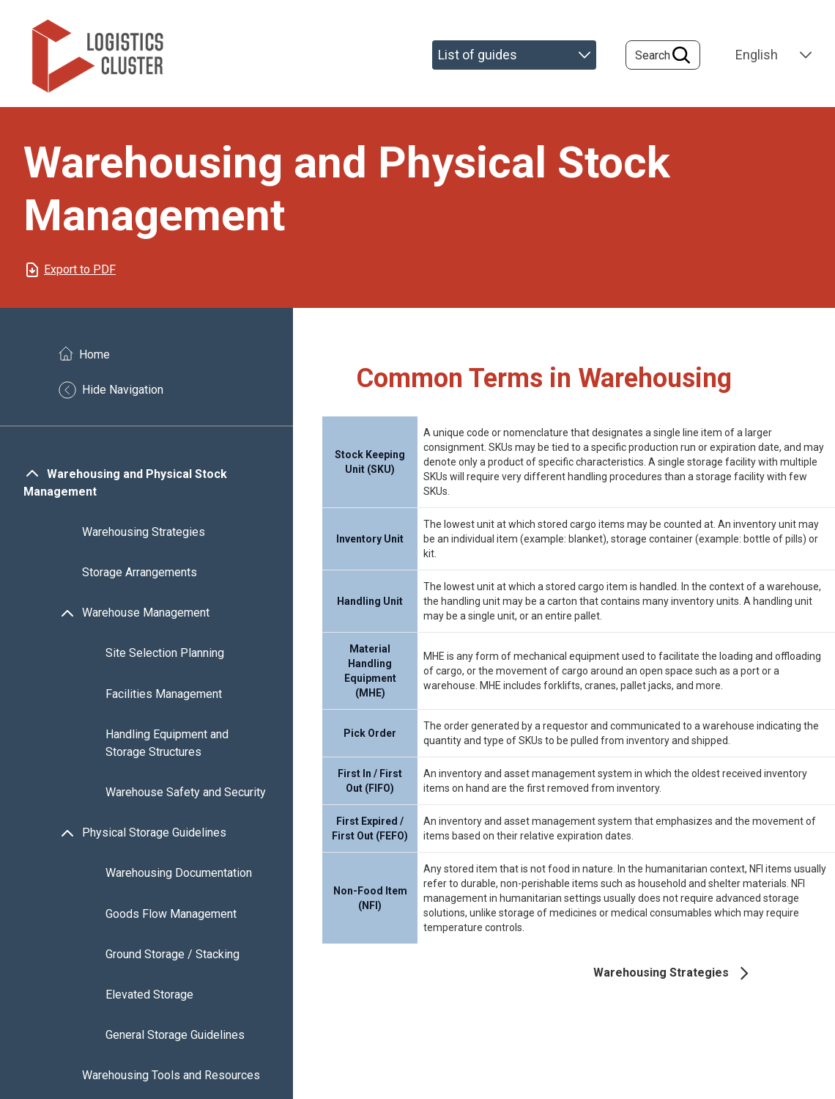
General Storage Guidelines (175, 1035)
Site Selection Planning (164, 654)
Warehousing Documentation (178, 874)
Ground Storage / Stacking (172, 954)
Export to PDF (80, 269)
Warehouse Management (145, 613)
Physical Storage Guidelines (154, 833)
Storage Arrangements (139, 572)
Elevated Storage (149, 994)
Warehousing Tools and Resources (171, 1076)
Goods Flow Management (171, 914)
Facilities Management (163, 694)
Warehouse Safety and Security (185, 792)
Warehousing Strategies (143, 532)
